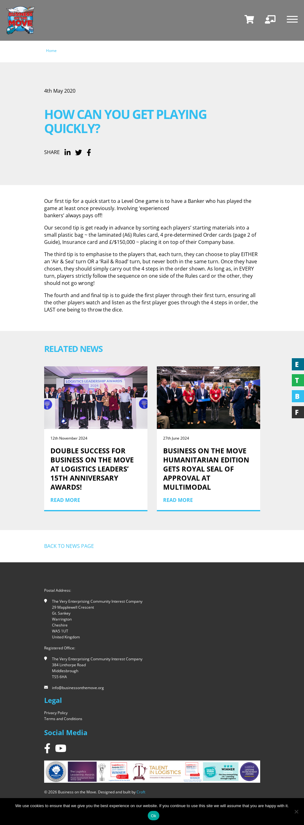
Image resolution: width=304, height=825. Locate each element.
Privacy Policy (56, 712)
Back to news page (69, 546)
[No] (296, 811)
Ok (153, 815)
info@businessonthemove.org (78, 687)
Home (51, 50)
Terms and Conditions (63, 718)
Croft (141, 792)
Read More (65, 500)
